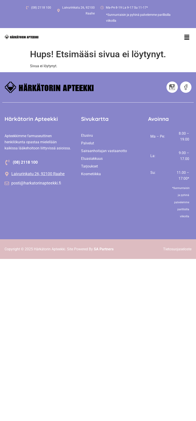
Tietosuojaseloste (177, 249)
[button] (186, 38)
